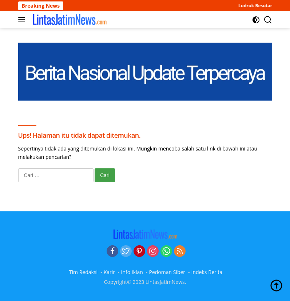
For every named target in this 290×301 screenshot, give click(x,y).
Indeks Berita (207, 272)
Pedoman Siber (167, 272)
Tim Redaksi (83, 272)
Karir (109, 272)
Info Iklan (132, 272)
